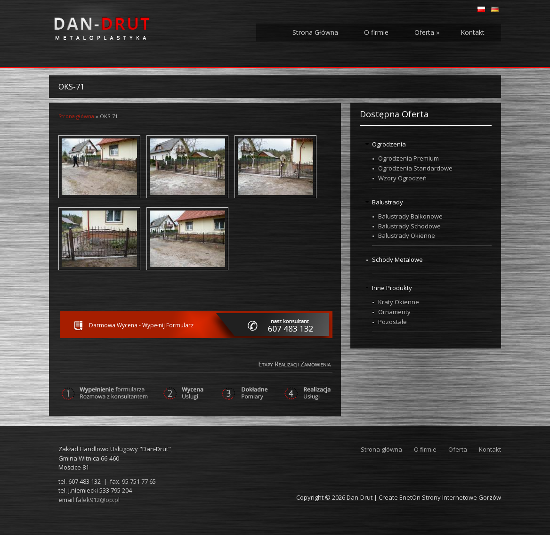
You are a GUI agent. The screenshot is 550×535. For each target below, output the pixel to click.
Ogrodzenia (389, 144)
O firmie (376, 32)
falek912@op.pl (97, 499)
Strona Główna (315, 32)
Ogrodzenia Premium (408, 158)
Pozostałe (392, 321)
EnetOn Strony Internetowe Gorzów (450, 497)
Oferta (426, 32)
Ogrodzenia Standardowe (415, 168)
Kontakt (473, 32)
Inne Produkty (392, 288)
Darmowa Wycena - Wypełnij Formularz (141, 325)
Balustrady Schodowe (409, 226)
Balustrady (387, 202)
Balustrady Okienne (406, 235)
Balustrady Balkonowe (410, 216)
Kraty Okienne (398, 302)
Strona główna (76, 116)
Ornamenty (394, 312)
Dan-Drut (359, 497)
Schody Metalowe (397, 259)
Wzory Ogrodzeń (402, 178)
